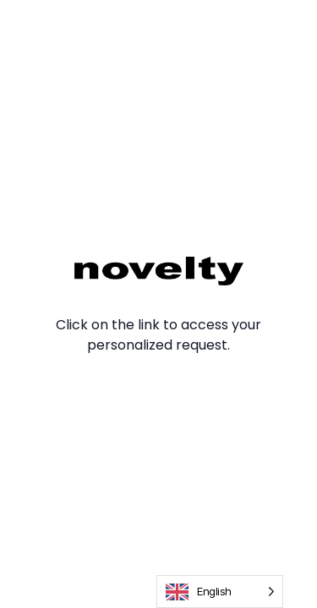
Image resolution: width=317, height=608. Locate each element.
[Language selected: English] (219, 591)
